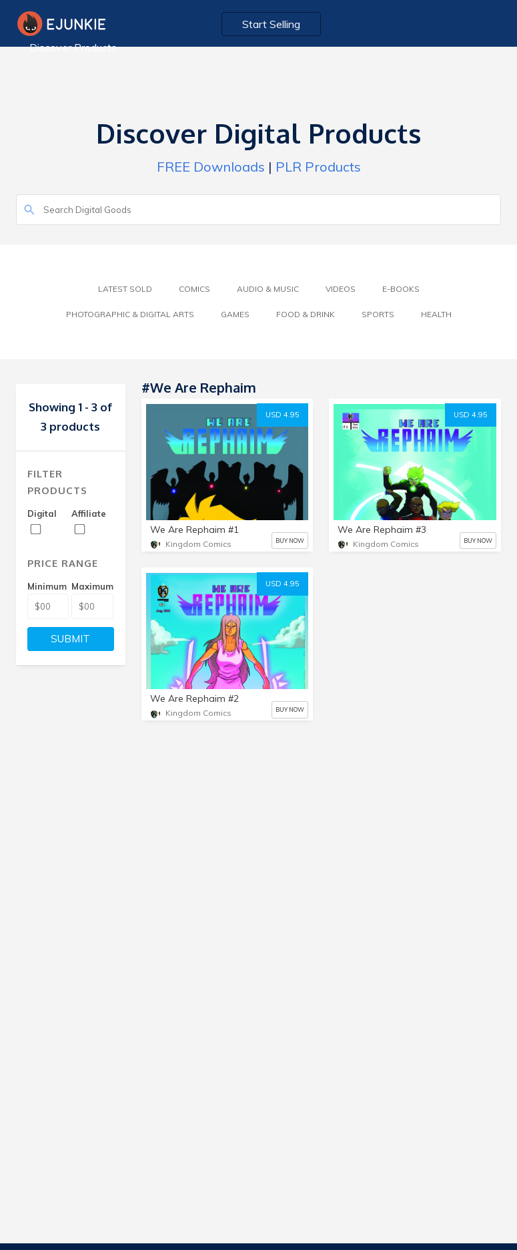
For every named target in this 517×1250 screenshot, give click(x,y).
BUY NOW (290, 540)
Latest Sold (125, 289)
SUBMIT (70, 638)
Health (436, 314)
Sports (378, 314)
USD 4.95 (283, 414)
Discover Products (73, 47)
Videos (341, 289)
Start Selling (271, 24)
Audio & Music (268, 289)
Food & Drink (305, 314)
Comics (194, 289)
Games (235, 314)
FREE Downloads (211, 166)
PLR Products (318, 166)
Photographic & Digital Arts (130, 314)
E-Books (401, 289)
